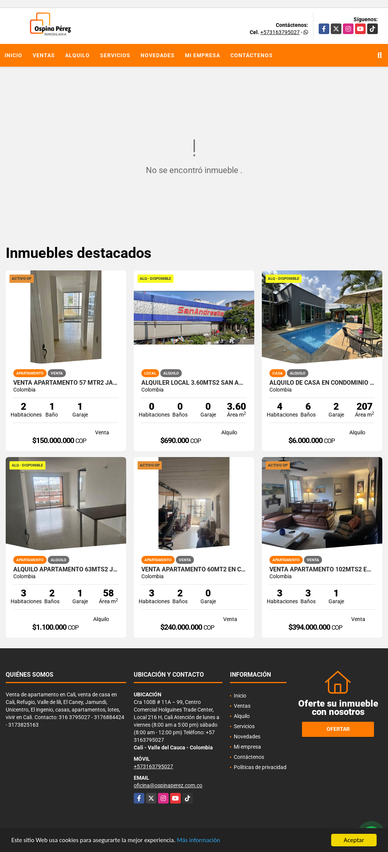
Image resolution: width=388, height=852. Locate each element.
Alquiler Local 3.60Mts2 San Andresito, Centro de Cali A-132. (194, 383)
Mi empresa (202, 55)
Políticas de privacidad (260, 767)
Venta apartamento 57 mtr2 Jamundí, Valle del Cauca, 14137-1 (66, 383)
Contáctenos (251, 55)
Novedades (158, 55)
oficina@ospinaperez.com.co (168, 785)
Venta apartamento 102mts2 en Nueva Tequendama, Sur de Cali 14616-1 (322, 569)
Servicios (115, 55)
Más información (202, 840)
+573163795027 (280, 32)
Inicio (13, 55)
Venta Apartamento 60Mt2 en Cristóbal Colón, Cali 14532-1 (194, 569)
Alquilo (77, 55)
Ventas (44, 55)
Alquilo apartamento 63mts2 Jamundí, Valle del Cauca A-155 (66, 569)
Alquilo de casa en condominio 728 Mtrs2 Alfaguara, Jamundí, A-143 (322, 383)
